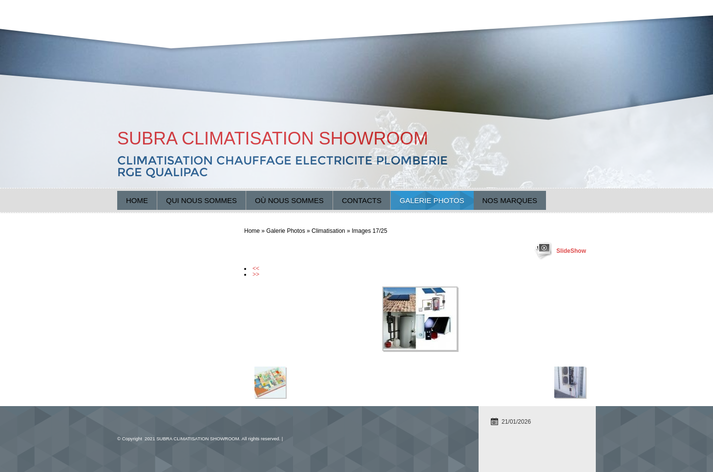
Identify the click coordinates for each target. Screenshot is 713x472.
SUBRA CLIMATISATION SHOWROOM (272, 138)
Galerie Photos (431, 200)
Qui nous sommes (201, 200)
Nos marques (510, 200)
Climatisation (328, 230)
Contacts (361, 200)
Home (137, 200)
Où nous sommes (289, 200)
